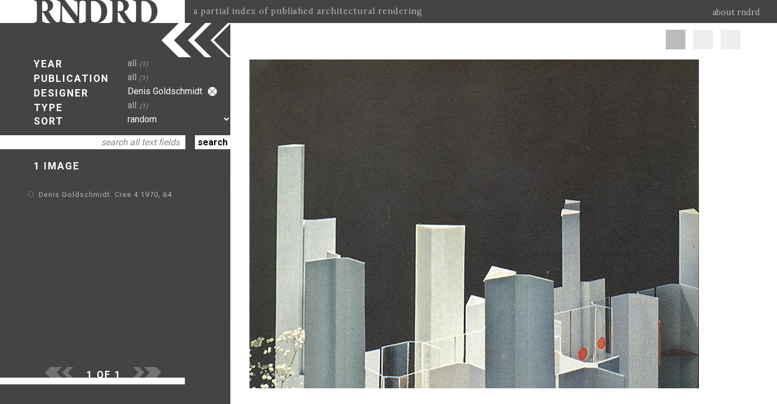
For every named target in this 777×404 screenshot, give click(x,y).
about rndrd (736, 12)
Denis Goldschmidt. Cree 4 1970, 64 (105, 194)
